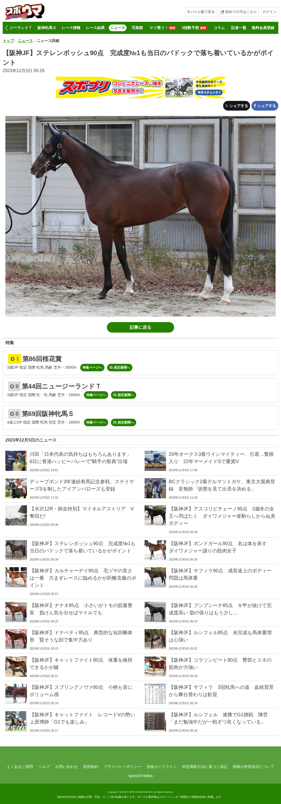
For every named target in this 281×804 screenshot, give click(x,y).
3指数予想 (194, 28)
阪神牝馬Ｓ (46, 28)
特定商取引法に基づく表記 (204, 766)
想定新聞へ (122, 367)
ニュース (117, 28)
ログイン (270, 12)
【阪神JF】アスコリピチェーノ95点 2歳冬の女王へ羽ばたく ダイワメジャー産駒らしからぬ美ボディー (222, 516)
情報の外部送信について (253, 766)
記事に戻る (140, 327)
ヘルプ (44, 766)
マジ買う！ (162, 28)
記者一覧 (238, 28)
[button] (6, 28)
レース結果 (95, 28)
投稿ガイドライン (162, 766)
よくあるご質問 (20, 766)
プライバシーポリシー (122, 766)
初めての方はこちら (241, 12)
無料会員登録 (263, 28)
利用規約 (90, 766)
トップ (8, 40)
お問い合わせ (66, 766)
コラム (219, 28)
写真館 (137, 28)
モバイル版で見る (201, 12)
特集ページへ (92, 367)
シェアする (238, 106)
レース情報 (71, 28)
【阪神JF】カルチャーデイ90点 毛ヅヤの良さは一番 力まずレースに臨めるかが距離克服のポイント (83, 578)
